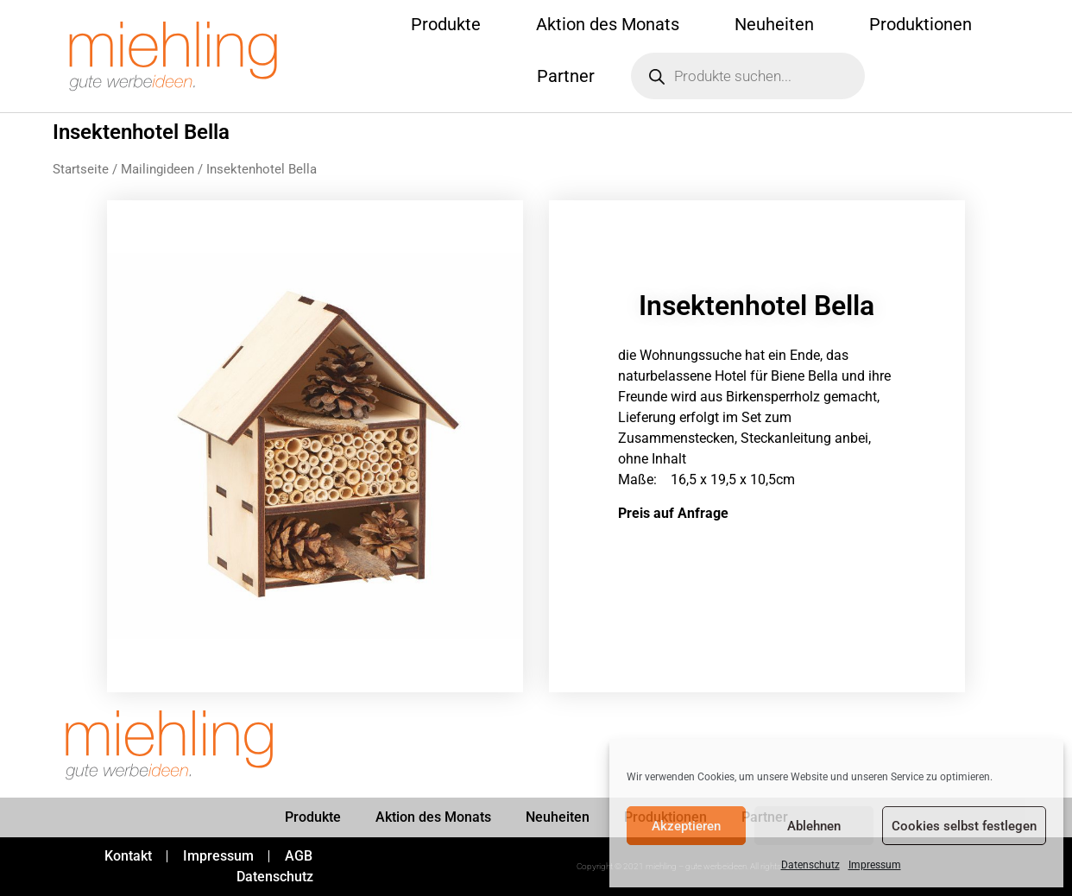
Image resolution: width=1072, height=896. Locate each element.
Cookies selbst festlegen (964, 826)
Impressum (874, 865)
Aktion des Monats (607, 24)
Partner (566, 76)
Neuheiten (774, 24)
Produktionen (920, 24)
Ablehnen (814, 826)
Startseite (81, 169)
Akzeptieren (686, 826)
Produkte (446, 24)
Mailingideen (157, 169)
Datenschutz (810, 865)
